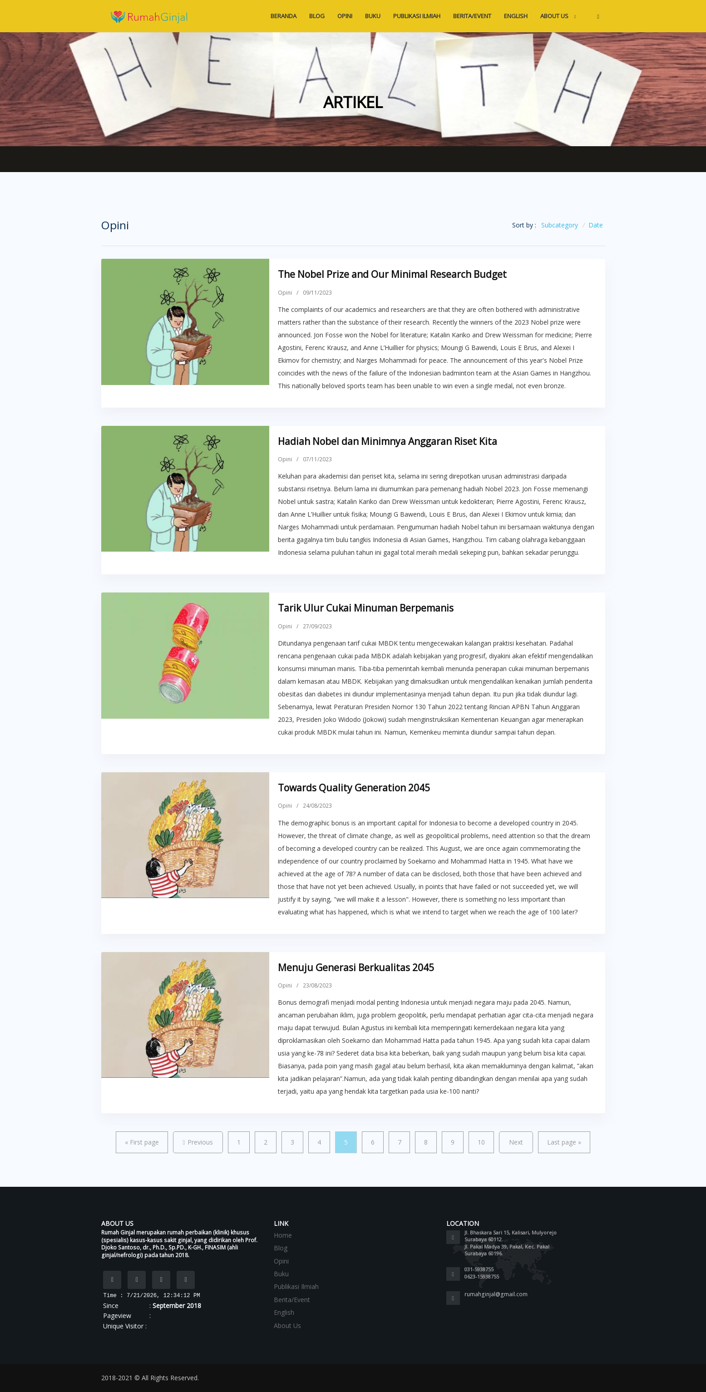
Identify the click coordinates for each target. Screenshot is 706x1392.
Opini (344, 16)
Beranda (283, 16)
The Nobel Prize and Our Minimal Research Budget (392, 274)
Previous (198, 1142)
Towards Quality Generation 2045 (354, 787)
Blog (317, 16)
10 (481, 1142)
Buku (372, 16)
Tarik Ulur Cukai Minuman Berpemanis (366, 608)
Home (283, 1235)
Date (595, 225)
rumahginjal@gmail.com (496, 1294)
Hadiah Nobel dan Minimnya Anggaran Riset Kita (387, 441)
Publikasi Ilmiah (416, 16)
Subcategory (559, 225)
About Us (555, 16)
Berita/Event (472, 16)
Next (516, 1142)
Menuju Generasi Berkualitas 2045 (356, 967)
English (516, 16)
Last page (564, 1142)
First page (142, 1142)
